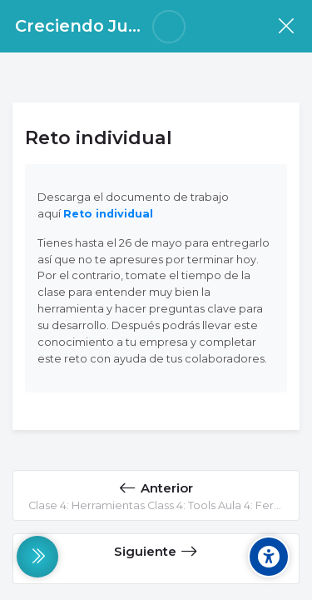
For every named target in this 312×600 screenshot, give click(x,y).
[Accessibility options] (269, 557)
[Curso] (286, 26)
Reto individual (108, 214)
